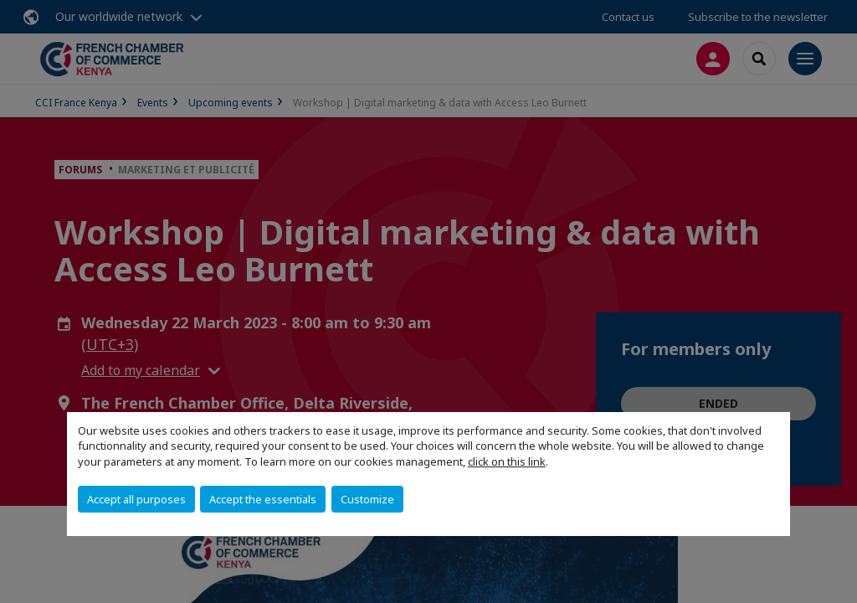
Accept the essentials (262, 499)
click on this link (507, 461)
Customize (367, 499)
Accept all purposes (136, 499)
